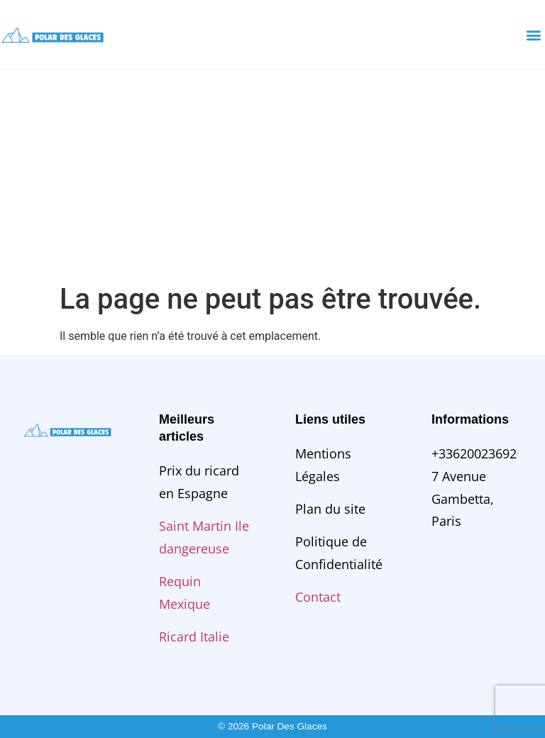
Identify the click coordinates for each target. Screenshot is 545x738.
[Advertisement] (272, 176)
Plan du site (330, 508)
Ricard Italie (194, 636)
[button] (533, 34)
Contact (318, 596)
